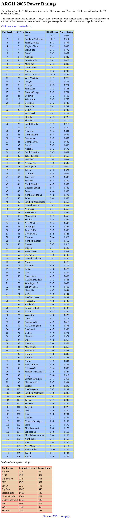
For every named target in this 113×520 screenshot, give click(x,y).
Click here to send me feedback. (16, 26)
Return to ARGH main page (56, 516)
